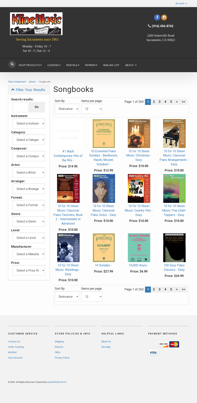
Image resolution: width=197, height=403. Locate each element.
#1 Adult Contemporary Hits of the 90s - (68, 156)
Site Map (105, 347)
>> (183, 102)
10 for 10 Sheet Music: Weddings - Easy (68, 269)
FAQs (57, 352)
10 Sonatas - (103, 265)
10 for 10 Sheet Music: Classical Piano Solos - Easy (103, 210)
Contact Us (14, 341)
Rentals (72, 65)
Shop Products (30, 65)
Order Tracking (16, 347)
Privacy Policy (62, 357)
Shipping (59, 341)
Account (181, 3)
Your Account (15, 357)
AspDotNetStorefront (56, 382)
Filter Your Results (28, 90)
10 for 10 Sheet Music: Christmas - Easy (138, 155)
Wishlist (12, 352)
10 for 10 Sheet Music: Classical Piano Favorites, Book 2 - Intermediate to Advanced (68, 214)
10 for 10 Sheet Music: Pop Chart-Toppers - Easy (174, 210)
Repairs (91, 65)
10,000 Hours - (139, 265)
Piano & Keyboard (17, 81)
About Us (106, 341)
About (131, 65)
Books (32, 81)
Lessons (54, 65)
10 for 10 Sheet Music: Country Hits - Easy (139, 210)
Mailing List (111, 65)
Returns (59, 347)
